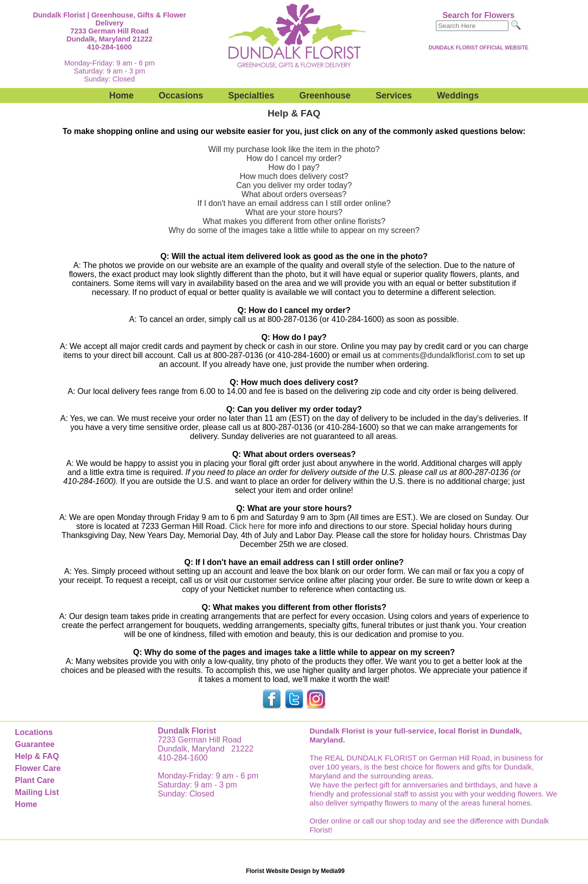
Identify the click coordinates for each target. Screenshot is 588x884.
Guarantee (35, 744)
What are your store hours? (294, 212)
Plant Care (35, 780)
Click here (247, 526)
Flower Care (38, 768)
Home (121, 95)
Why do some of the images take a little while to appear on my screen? (294, 230)
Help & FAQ (37, 756)
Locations (34, 732)
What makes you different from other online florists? (294, 221)
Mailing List (37, 792)
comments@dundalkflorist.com (437, 355)
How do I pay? (293, 167)
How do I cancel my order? (293, 158)
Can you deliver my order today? (294, 185)
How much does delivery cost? (294, 176)
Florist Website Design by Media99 (295, 871)
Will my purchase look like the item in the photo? (293, 149)
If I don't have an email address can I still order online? (293, 203)
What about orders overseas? (294, 194)
